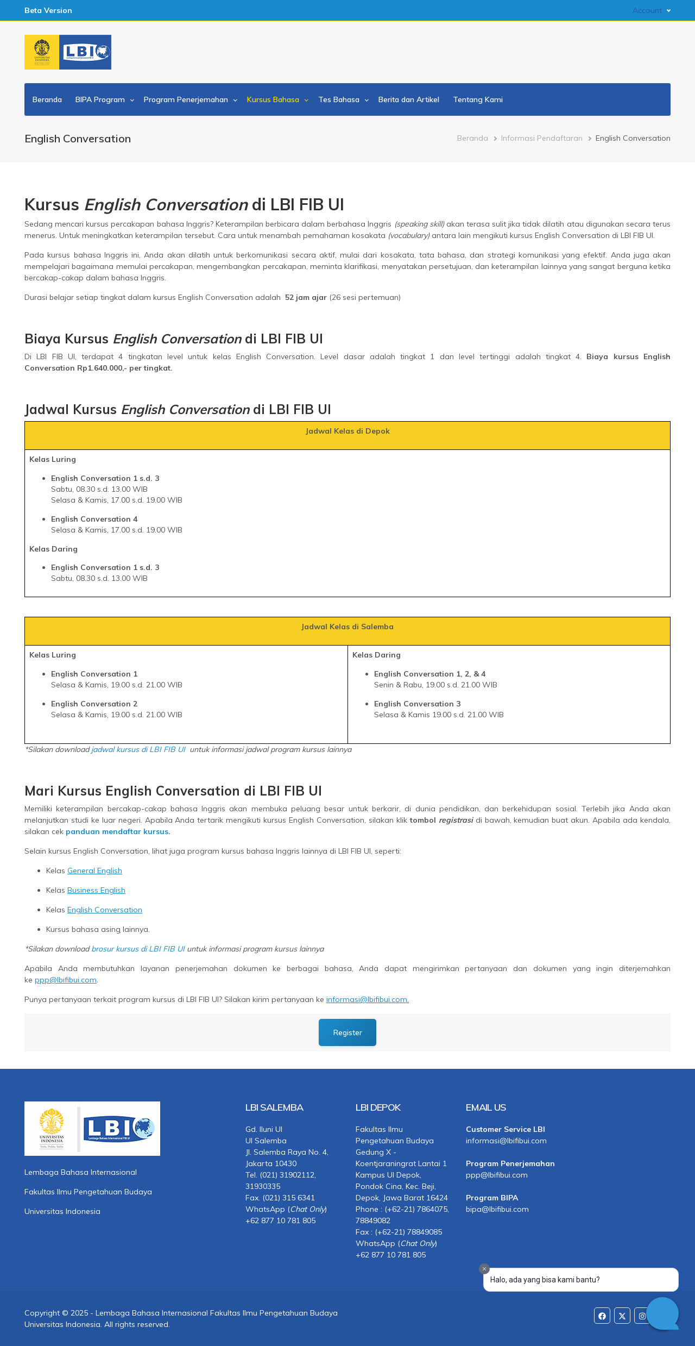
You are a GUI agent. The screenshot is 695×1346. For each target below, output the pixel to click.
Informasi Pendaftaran (542, 138)
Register (347, 1032)
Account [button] (647, 10)
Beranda (47, 99)
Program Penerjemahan (186, 99)
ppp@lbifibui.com (497, 1174)
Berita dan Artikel (408, 99)
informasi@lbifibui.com (506, 1140)
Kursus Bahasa (273, 99)
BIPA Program (100, 99)
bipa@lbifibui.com (497, 1208)
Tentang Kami (478, 99)
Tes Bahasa (338, 99)
